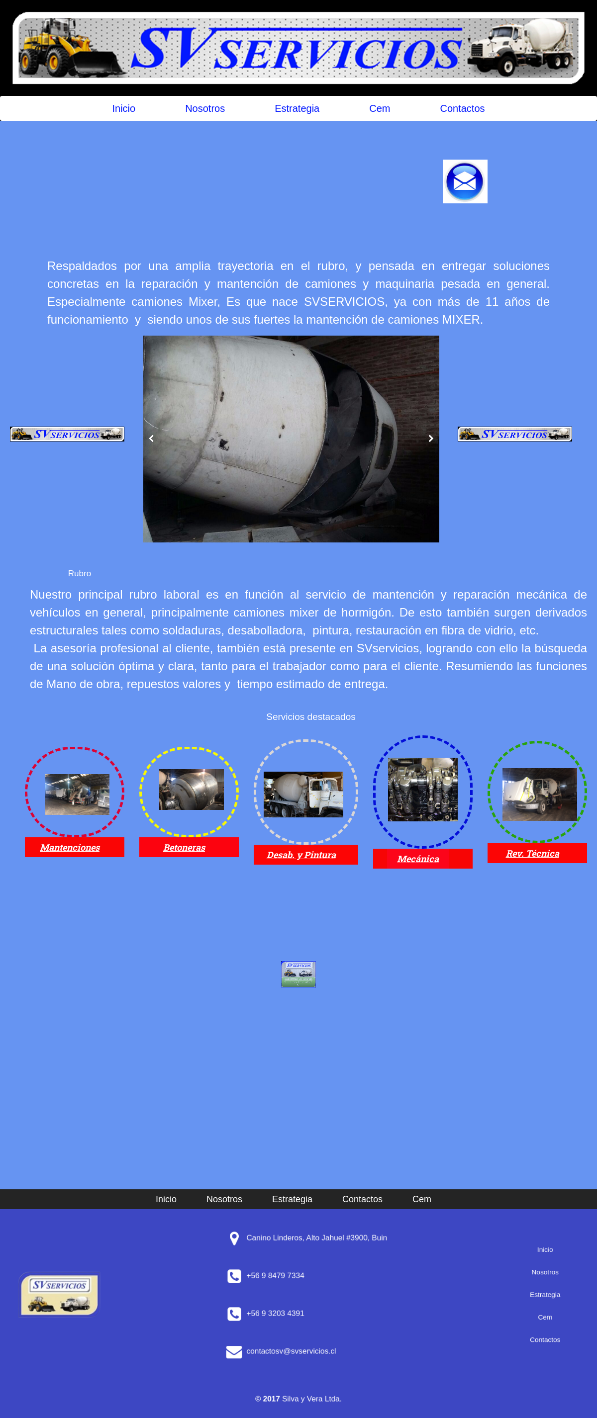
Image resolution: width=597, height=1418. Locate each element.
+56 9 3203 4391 (301, 1313)
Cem (379, 108)
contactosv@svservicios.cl (304, 1351)
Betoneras (184, 847)
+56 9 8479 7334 (301, 1275)
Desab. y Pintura (301, 855)
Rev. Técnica (532, 853)
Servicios (285, 716)
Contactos (462, 108)
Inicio (123, 108)
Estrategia (297, 108)
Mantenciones (70, 847)
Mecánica (418, 859)
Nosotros (205, 108)
